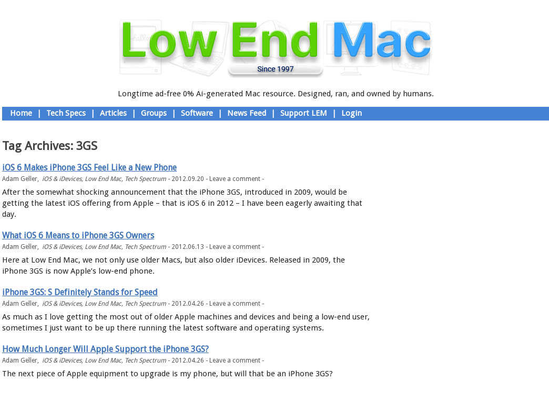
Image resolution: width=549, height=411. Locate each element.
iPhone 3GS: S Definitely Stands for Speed (80, 292)
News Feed (246, 113)
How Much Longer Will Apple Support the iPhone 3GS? (105, 349)
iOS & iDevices (62, 179)
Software (197, 113)
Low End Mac (103, 179)
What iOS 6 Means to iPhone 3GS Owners (78, 235)
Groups (154, 113)
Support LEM (303, 113)
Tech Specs (66, 113)
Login (351, 113)
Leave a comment (234, 179)
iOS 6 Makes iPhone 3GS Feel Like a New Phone (89, 168)
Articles (113, 113)
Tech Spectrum (145, 179)
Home (21, 113)
